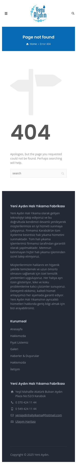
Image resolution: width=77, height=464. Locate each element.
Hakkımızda (18, 336)
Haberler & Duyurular (24, 356)
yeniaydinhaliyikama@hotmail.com (38, 415)
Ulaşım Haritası (25, 421)
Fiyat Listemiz (19, 342)
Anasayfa (16, 329)
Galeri (14, 349)
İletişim (15, 369)
